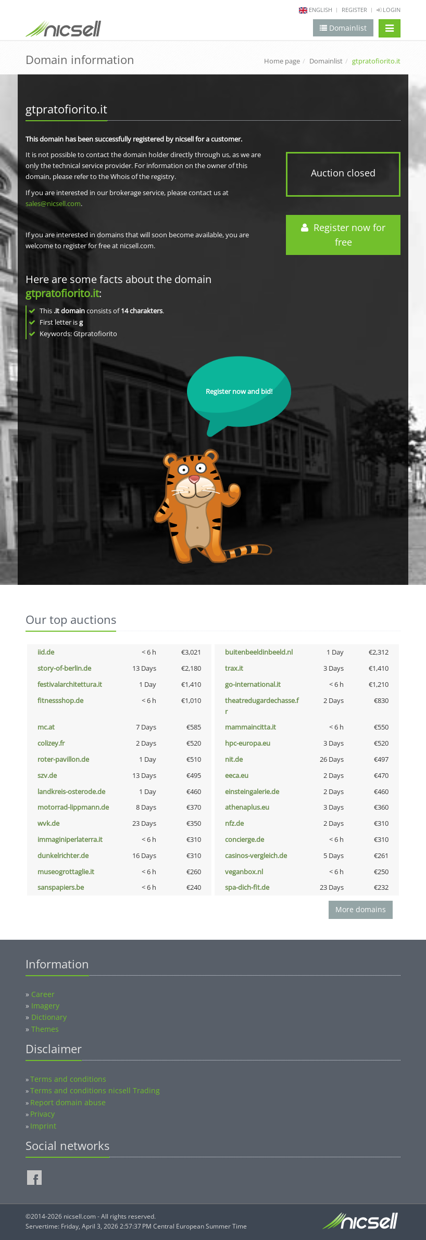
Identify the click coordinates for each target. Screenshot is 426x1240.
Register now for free (343, 235)
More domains (360, 909)
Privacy (42, 1114)
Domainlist (326, 61)
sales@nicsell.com (53, 203)
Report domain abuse (68, 1102)
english (320, 10)
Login (388, 10)
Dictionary (49, 1017)
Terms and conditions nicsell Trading (95, 1090)
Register (354, 10)
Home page (282, 61)
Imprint (43, 1126)
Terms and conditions (68, 1079)
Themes (45, 1029)
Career (43, 994)
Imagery (45, 1006)
